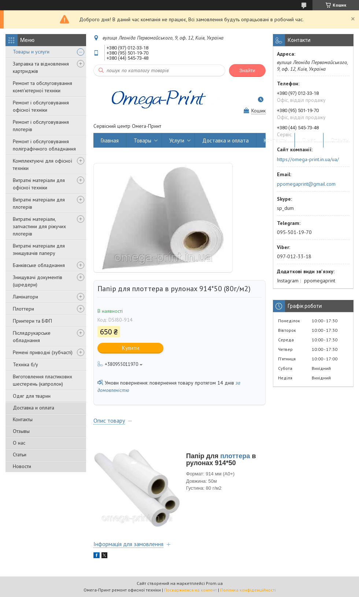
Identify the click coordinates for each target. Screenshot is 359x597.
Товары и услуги (31, 51)
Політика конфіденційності (248, 590)
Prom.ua (214, 583)
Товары (142, 140)
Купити (130, 347)
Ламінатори (25, 296)
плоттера (235, 456)
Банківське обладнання (39, 265)
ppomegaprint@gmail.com (306, 184)
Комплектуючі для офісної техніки (42, 164)
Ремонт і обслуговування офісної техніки (41, 106)
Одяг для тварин (32, 396)
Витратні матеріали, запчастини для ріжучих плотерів (39, 226)
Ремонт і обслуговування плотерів (41, 126)
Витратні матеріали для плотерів (39, 203)
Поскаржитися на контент (190, 590)
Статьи (19, 454)
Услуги (176, 140)
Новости (22, 466)
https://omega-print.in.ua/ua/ (308, 159)
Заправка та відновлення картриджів (41, 67)
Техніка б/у (25, 364)
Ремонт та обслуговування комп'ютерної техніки (42, 87)
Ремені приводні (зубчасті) (43, 352)
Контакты (23, 419)
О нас (19, 443)
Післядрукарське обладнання (32, 337)
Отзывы (21, 431)
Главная (110, 140)
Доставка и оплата (33, 407)
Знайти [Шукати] (247, 70)
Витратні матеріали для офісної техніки (39, 184)
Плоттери (23, 308)
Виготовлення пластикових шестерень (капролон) (42, 380)
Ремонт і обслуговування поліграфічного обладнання (44, 145)
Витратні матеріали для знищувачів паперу (39, 249)
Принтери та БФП (32, 321)
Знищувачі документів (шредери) (37, 281)
